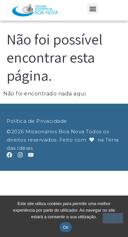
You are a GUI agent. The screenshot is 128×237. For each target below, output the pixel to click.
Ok (65, 227)
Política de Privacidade (37, 121)
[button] (92, 8)
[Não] (113, 218)
